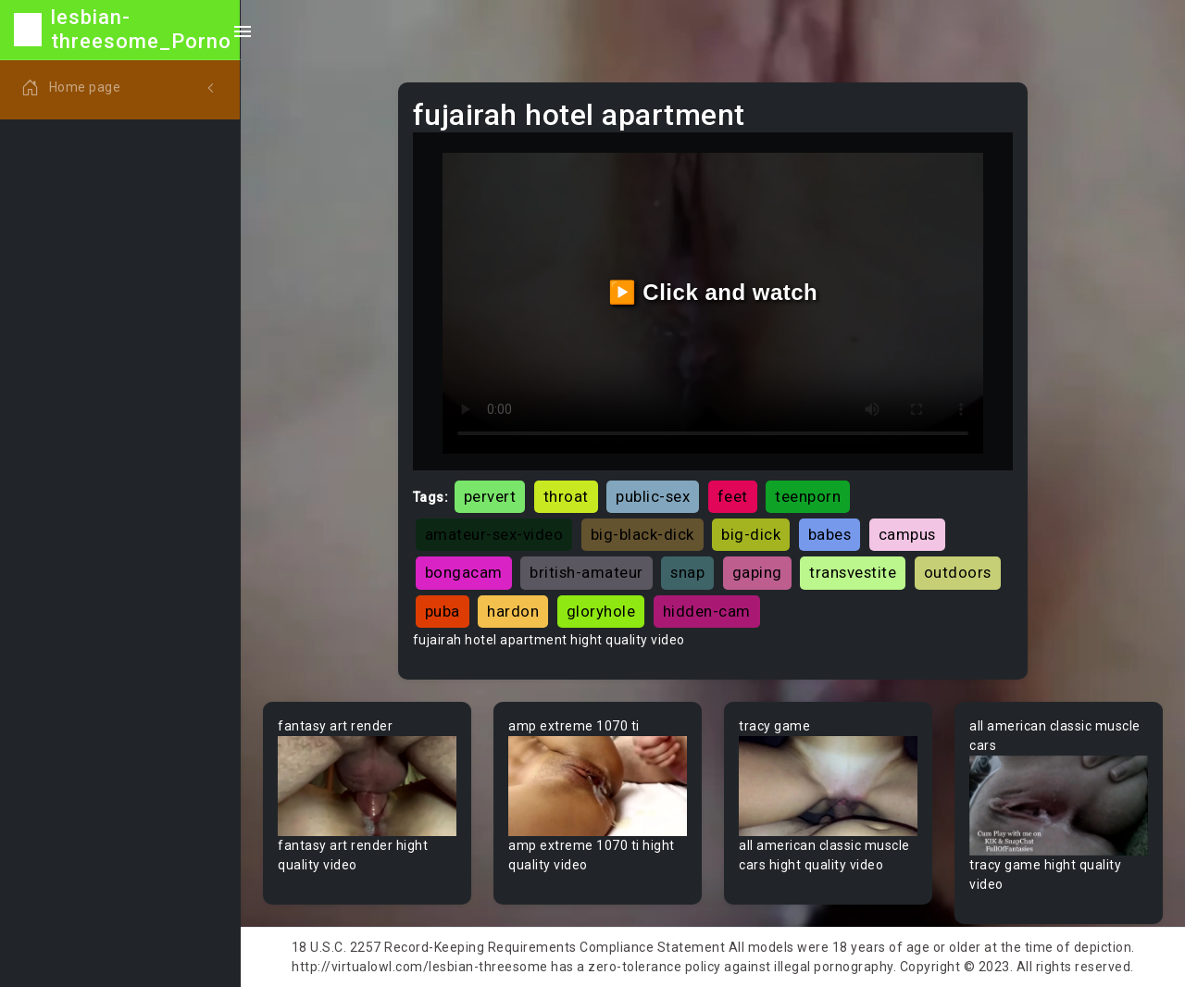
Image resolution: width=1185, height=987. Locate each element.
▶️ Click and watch (713, 292)
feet (732, 496)
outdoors (958, 572)
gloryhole (601, 611)
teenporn (808, 496)
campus (907, 534)
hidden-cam (707, 611)
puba (442, 611)
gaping (757, 572)
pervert (490, 496)
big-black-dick (642, 534)
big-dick (750, 534)
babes (830, 534)
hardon (513, 611)
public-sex (653, 496)
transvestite (852, 572)
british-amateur (586, 572)
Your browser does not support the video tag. (367, 786)
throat (566, 496)
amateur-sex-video (494, 534)
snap (687, 572)
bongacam (464, 572)
